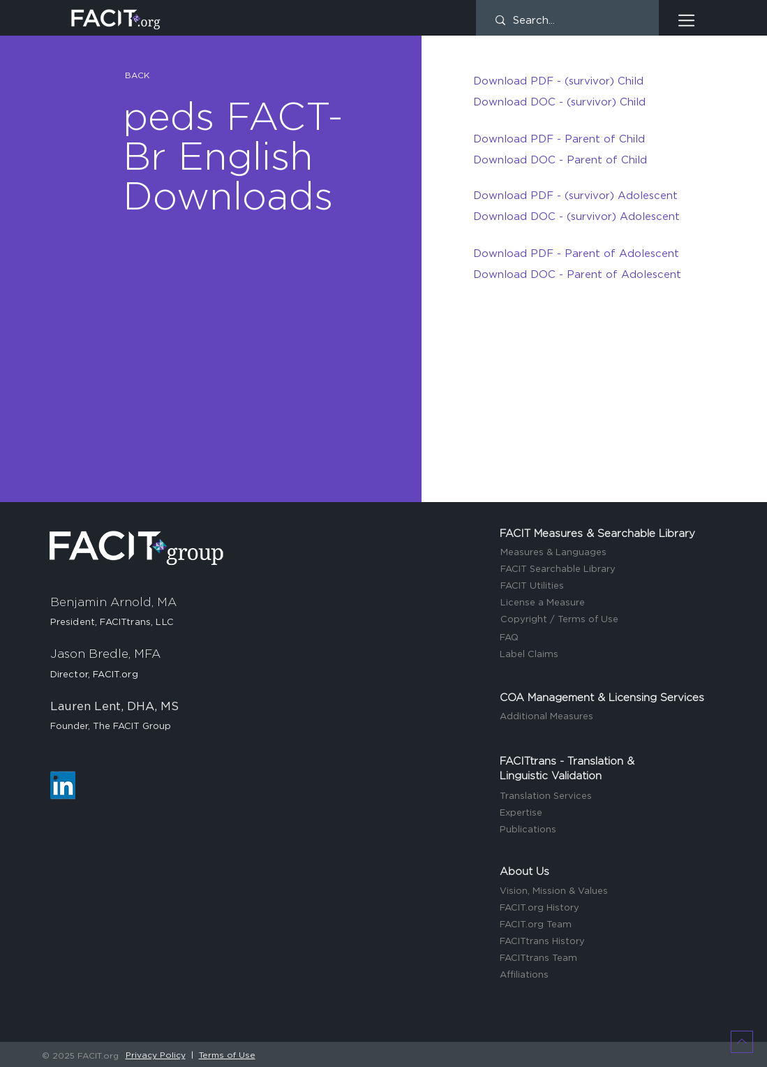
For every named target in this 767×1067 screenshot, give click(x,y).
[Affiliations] (604, 976)
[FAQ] (604, 639)
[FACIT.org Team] (604, 926)
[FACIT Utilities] (605, 587)
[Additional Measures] (604, 717)
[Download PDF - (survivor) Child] (577, 81)
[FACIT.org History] (604, 909)
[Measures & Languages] (605, 553)
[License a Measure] (605, 604)
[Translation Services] (604, 797)
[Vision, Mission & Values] (604, 892)
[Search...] (567, 20)
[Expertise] (604, 814)
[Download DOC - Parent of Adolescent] (577, 274)
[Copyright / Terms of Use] (605, 620)
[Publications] (604, 831)
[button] (687, 20)
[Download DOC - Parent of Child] (577, 159)
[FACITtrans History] (604, 942)
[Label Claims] (604, 655)
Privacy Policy (156, 1055)
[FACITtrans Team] (604, 959)
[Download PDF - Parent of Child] (577, 138)
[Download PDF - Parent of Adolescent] (577, 253)
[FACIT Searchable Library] (605, 570)
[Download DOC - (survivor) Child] (577, 101)
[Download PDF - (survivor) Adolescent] (577, 195)
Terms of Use (227, 1055)
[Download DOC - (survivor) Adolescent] (577, 216)
